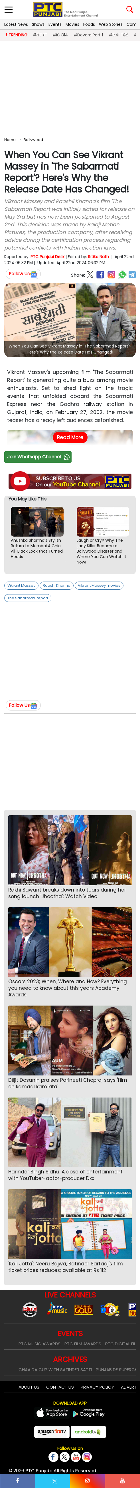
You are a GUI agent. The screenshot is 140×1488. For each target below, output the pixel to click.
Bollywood (33, 139)
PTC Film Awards (82, 1344)
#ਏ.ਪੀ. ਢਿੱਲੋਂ (118, 35)
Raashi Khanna (56, 585)
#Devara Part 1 (88, 35)
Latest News (16, 24)
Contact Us (60, 1387)
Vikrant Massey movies (99, 585)
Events (55, 24)
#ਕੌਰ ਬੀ (40, 35)
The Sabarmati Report (27, 598)
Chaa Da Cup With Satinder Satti (55, 1370)
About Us (29, 1387)
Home (10, 139)
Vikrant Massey (21, 585)
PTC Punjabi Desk (47, 257)
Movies (72, 24)
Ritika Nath (98, 257)
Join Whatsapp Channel (39, 457)
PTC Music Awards (39, 1344)
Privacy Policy (97, 1387)
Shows (38, 24)
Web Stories (111, 24)
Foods (89, 24)
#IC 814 (60, 35)
